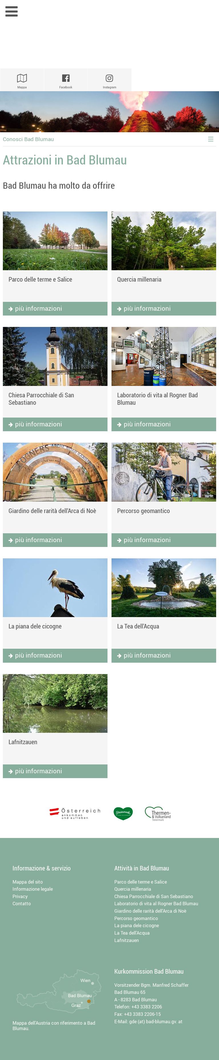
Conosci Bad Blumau (28, 139)
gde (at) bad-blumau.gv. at (155, 1021)
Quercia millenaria (139, 279)
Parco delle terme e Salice (40, 279)
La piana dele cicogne (35, 626)
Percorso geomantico (143, 510)
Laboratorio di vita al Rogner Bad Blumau (157, 398)
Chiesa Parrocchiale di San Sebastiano (41, 398)
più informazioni (38, 308)
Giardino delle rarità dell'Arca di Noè (52, 510)
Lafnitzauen (23, 741)
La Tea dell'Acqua (138, 626)
